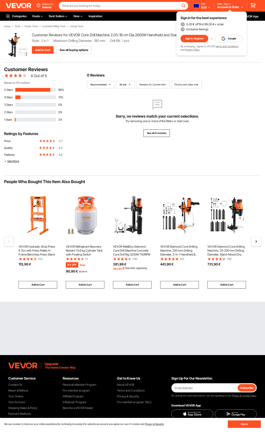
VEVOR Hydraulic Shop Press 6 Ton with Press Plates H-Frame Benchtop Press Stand (37, 250)
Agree (244, 424)
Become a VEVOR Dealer (78, 408)
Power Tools (31, 26)
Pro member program (76, 390)
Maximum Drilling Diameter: (73, 41)
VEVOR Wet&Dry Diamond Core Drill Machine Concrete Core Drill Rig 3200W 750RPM (131, 250)
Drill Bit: (115, 41)
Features (9, 154)
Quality (8, 148)
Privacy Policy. (192, 49)
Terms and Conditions (226, 46)
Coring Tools (76, 26)
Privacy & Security (128, 396)
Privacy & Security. (154, 424)
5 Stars (8, 89)
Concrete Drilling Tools (54, 26)
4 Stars (8, 97)
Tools (17, 26)
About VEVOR (125, 384)
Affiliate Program (73, 396)
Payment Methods (19, 413)
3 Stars (8, 104)
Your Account (16, 402)
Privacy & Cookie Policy (244, 395)
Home (7, 26)
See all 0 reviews (156, 133)
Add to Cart (42, 50)
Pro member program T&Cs (134, 402)
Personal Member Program (79, 384)
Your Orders (15, 396)
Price (7, 141)
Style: (36, 41)
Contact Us (15, 384)
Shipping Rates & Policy (22, 408)
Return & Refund (18, 390)
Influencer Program (75, 402)
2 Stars (8, 112)
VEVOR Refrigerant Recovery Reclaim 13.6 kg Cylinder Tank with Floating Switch (84, 250)
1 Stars (8, 119)
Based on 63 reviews (17, 82)
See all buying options (74, 50)
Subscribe (246, 387)
